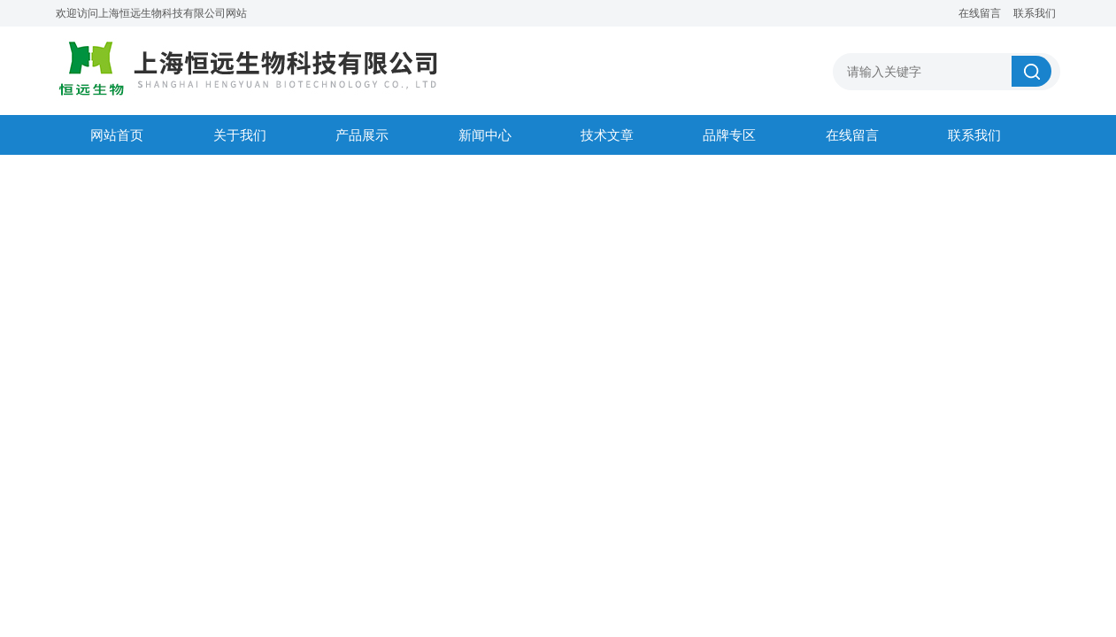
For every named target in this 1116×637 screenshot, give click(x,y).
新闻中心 (485, 134)
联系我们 (1034, 13)
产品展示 (362, 134)
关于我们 (239, 134)
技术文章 (607, 134)
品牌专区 (729, 134)
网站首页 (116, 134)
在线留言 (979, 13)
